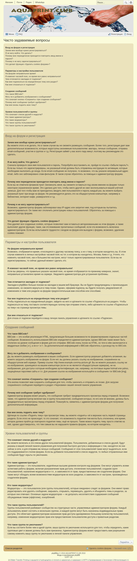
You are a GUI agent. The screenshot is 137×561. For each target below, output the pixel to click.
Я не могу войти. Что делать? (18, 53)
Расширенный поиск (131, 2)
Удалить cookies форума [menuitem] (100, 548)
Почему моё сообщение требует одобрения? (25, 102)
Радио (29, 2)
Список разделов (13, 548)
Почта (19, 2)
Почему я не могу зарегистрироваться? (23, 61)
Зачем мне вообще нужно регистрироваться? (26, 50)
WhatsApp (39, 2)
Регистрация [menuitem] (117, 34)
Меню (11, 34)
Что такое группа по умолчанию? (20, 125)
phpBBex (55, 553)
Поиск (126, 2)
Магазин (9, 2)
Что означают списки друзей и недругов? (24, 114)
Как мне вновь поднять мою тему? (21, 105)
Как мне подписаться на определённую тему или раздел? (31, 82)
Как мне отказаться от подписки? (20, 84)
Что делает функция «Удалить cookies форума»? (27, 64)
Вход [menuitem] (129, 34)
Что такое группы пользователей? (20, 123)
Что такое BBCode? (14, 94)
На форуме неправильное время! (20, 73)
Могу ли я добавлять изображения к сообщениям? (28, 97)
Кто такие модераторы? (16, 120)
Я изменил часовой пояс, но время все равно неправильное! (33, 76)
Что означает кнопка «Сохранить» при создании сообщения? (33, 99)
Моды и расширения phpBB (68, 555)
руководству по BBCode (114, 346)
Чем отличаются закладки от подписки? (23, 79)
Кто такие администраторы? (18, 117)
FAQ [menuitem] (20, 34)
